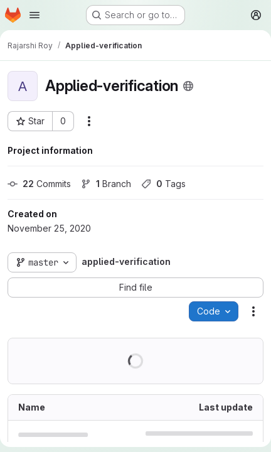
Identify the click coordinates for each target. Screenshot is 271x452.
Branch (106, 183)
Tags (163, 183)
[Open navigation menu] (34, 15)
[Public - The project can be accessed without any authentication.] (188, 86)
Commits (39, 183)
